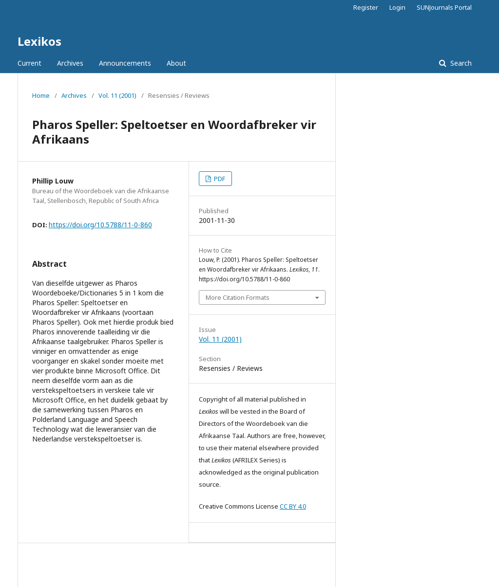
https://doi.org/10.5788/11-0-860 (100, 224)
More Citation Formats (237, 297)
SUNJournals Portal (444, 7)
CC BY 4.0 (293, 506)
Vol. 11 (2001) (117, 95)
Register (365, 7)
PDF (218, 178)
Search (460, 63)
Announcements (125, 63)
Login (397, 7)
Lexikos (39, 41)
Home (41, 95)
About (176, 63)
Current (29, 63)
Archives (70, 63)
